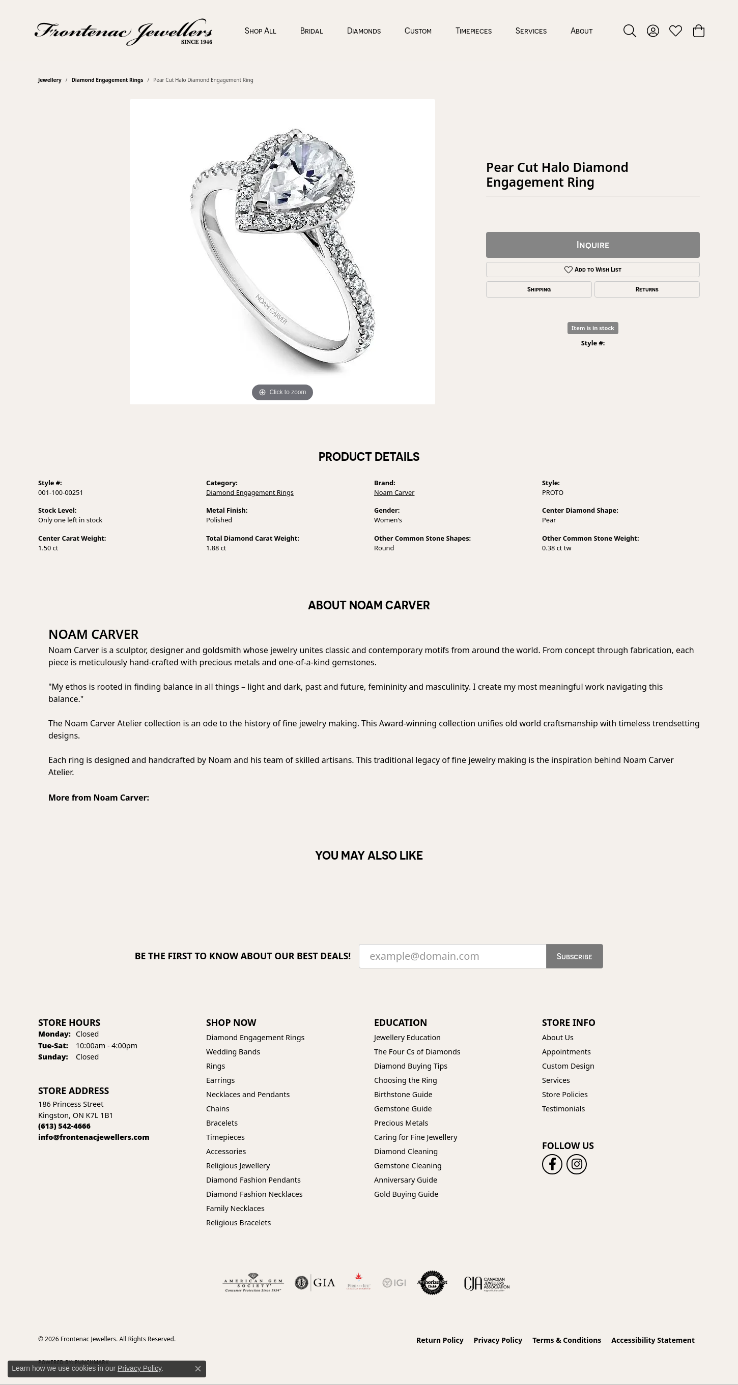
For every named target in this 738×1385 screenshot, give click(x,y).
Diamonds (364, 30)
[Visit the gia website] (315, 1282)
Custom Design (568, 1066)
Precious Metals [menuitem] (401, 1123)
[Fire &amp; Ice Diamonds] (358, 1282)
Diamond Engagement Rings (107, 79)
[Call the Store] (64, 1126)
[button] (629, 30)
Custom (418, 30)
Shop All (260, 30)
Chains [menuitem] (218, 1108)
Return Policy (440, 1340)
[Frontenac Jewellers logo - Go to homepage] (123, 30)
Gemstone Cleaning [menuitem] (408, 1165)
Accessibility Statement (653, 1340)
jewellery (50, 79)
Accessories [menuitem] (226, 1151)
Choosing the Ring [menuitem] (405, 1080)
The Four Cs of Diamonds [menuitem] (417, 1051)
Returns (647, 289)
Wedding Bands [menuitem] (233, 1051)
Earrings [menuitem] (220, 1080)
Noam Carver (394, 492)
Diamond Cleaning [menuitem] (406, 1151)
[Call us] (94, 1137)
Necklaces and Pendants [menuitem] (248, 1094)
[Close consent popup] (198, 1369)
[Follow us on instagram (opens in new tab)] (576, 1164)
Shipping (539, 289)
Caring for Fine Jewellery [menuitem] (416, 1137)
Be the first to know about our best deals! (243, 956)
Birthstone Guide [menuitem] (403, 1094)
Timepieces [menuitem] (225, 1137)
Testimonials (563, 1108)
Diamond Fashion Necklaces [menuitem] (254, 1194)
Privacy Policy (498, 1340)
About (582, 30)
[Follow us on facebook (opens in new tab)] (552, 1164)
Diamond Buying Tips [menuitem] (410, 1066)
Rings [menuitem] (215, 1066)
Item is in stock (593, 328)
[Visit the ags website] (253, 1282)
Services (531, 30)
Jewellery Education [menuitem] (407, 1037)
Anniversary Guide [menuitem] (405, 1180)
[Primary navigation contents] (418, 30)
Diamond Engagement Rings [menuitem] (255, 1037)
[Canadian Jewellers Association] (487, 1282)
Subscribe (574, 956)
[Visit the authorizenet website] (432, 1282)
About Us (558, 1037)
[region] (282, 251)
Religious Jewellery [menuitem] (238, 1165)
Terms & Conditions (566, 1340)
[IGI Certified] (394, 1282)
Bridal (311, 30)
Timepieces (474, 30)
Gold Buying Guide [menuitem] (406, 1194)
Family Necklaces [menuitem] (235, 1208)
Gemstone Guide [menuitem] (403, 1108)
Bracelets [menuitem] (222, 1123)
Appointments (566, 1051)
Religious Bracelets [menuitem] (238, 1222)
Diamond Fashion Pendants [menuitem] (253, 1180)
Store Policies (565, 1094)
